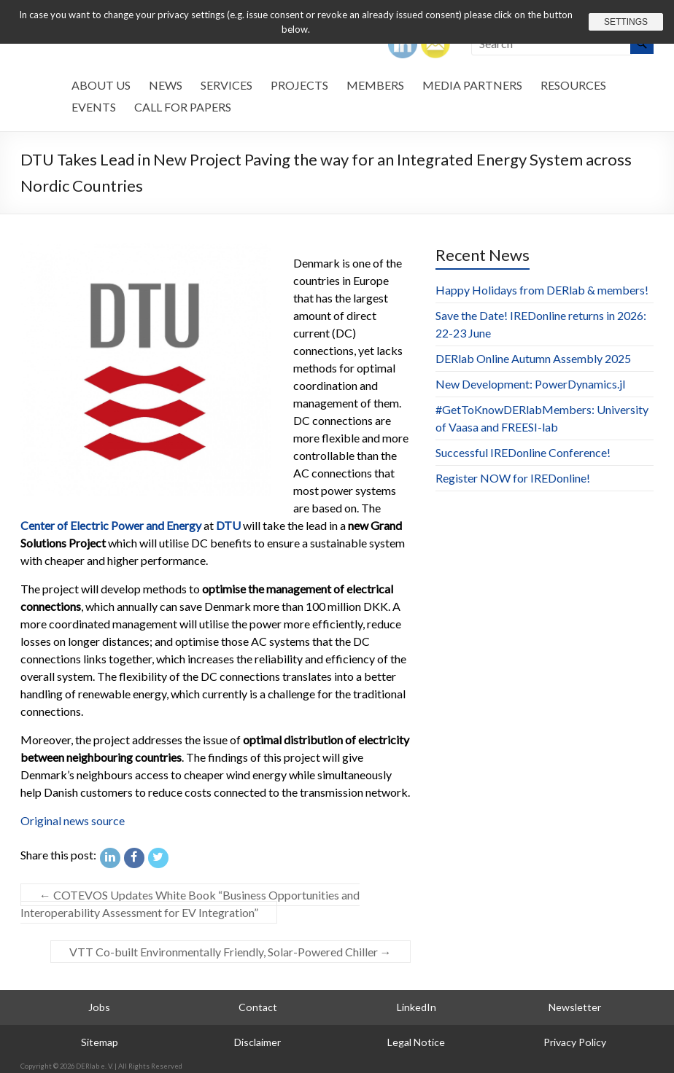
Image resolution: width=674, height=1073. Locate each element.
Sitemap (99, 1042)
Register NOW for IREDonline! (512, 478)
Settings (626, 22)
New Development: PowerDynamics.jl (530, 384)
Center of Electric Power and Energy (110, 525)
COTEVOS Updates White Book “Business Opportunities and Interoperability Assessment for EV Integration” (190, 903)
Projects (299, 85)
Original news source (72, 820)
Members (375, 85)
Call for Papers (182, 107)
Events (93, 107)
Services (226, 85)
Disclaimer (257, 1042)
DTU (228, 525)
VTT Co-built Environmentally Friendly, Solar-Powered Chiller (230, 952)
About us (101, 85)
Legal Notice (416, 1042)
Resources (573, 85)
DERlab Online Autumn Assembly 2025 (533, 358)
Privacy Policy (574, 1042)
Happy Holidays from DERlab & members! (541, 290)
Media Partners (472, 85)
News (165, 85)
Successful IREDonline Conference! (523, 452)
